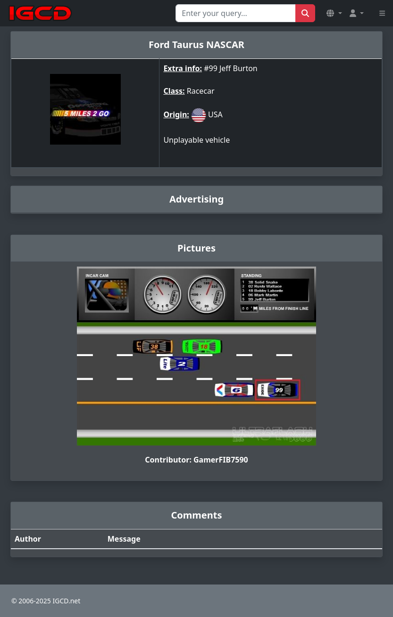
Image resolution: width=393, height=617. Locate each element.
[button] (334, 13)
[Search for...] (236, 13)
